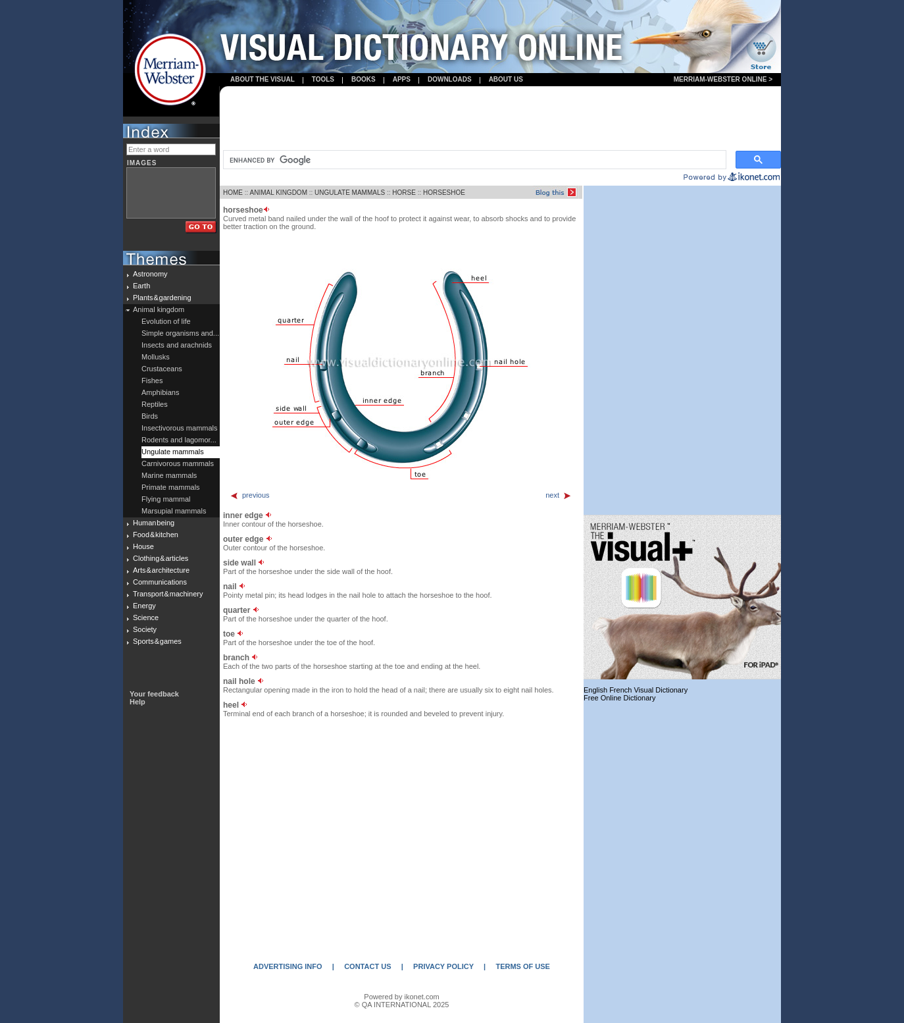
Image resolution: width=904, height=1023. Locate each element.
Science (146, 617)
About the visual (262, 79)
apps (402, 79)
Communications (160, 582)
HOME (233, 192)
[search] (473, 160)
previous (250, 495)
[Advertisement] (500, 119)
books (363, 79)
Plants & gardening (162, 298)
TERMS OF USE (522, 966)
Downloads (450, 79)
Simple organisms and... (180, 333)
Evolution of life (166, 321)
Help (137, 702)
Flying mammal (166, 499)
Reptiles (154, 404)
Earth (141, 286)
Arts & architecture (161, 570)
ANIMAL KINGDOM (278, 192)
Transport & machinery (168, 594)
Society (145, 629)
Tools (323, 79)
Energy (144, 606)
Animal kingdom (158, 309)
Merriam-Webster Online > (723, 79)
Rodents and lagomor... (178, 440)
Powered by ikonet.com (401, 997)
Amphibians (160, 392)
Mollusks (155, 357)
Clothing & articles (160, 558)
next (558, 495)
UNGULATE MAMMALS (349, 192)
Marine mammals (169, 475)
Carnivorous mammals (177, 463)
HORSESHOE (444, 192)
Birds (149, 416)
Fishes (152, 380)
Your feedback (154, 694)
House (143, 546)
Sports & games (157, 641)
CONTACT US (367, 966)
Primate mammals (170, 487)
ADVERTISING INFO (287, 966)
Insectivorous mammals (179, 428)
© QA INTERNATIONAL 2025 (402, 1005)
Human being (153, 523)
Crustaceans (161, 369)
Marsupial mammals (173, 511)
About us (506, 79)
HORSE (404, 192)
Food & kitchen (155, 534)
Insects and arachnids (176, 345)
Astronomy (150, 274)
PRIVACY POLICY (443, 966)
